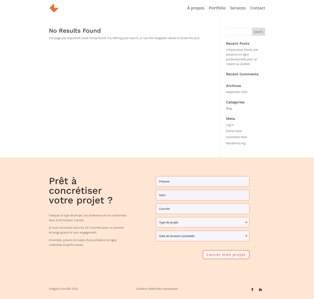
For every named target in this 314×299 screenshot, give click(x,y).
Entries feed (234, 131)
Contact (257, 9)
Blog (229, 108)
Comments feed (236, 137)
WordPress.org (235, 143)
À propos (195, 9)
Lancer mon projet (226, 254)
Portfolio (217, 9)
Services (238, 9)
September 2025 (237, 92)
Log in (230, 125)
